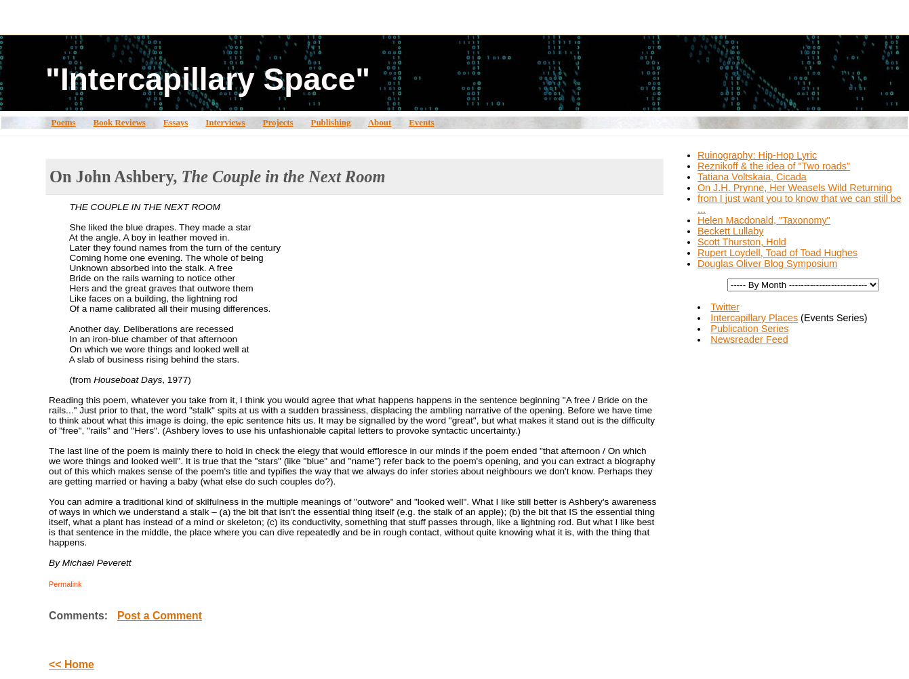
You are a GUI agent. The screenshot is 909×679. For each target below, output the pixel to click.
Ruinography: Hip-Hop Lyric (757, 155)
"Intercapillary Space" (207, 79)
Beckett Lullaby (731, 231)
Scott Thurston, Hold (742, 241)
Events (421, 122)
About (380, 122)
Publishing (330, 122)
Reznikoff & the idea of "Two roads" (774, 166)
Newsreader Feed (749, 339)
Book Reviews (119, 122)
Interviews (225, 122)
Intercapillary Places (754, 317)
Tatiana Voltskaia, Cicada (752, 176)
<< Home (71, 664)
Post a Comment (159, 615)
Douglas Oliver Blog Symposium (767, 263)
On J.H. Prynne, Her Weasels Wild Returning (795, 187)
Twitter (724, 307)
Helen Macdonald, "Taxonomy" (764, 220)
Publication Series (749, 328)
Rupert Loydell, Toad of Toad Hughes (777, 252)
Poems (64, 122)
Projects (278, 122)
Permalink (65, 584)
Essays (175, 122)
